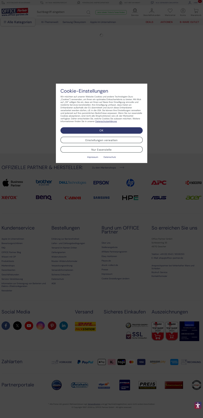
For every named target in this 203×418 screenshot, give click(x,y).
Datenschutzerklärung (106, 121)
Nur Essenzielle (101, 150)
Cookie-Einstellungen (84, 91)
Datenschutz (110, 157)
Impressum (92, 157)
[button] (197, 405)
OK (101, 130)
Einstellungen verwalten (101, 140)
